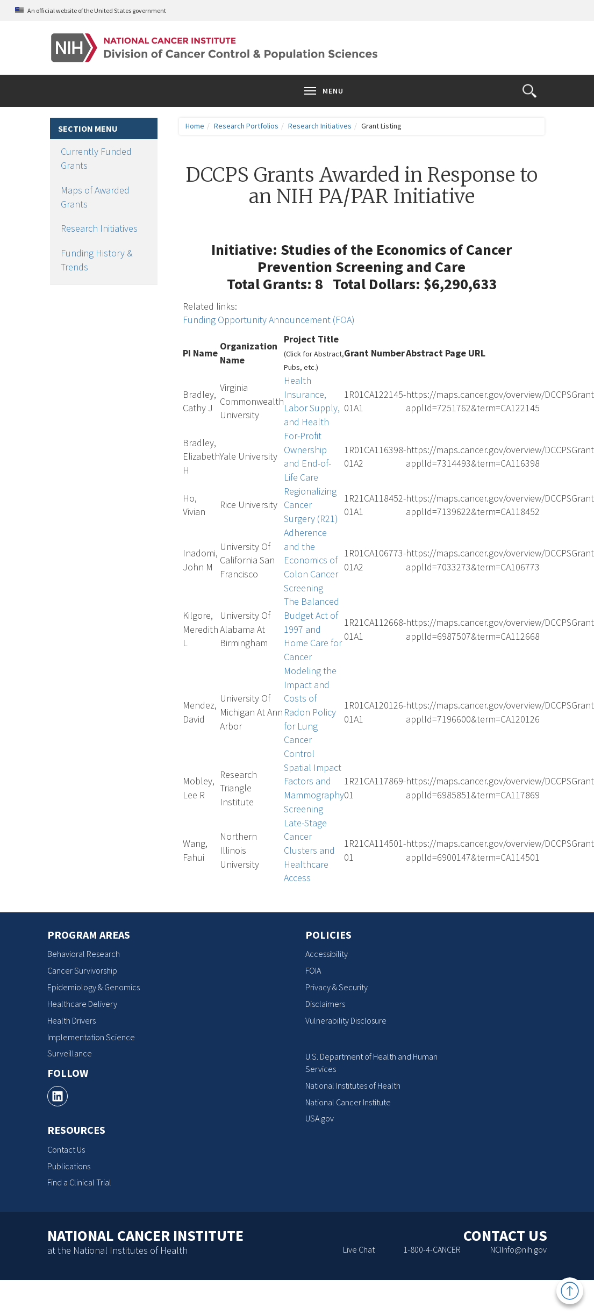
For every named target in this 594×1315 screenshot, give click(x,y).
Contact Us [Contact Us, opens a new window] (66, 1149)
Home (194, 126)
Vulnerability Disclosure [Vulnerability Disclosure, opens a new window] (346, 1020)
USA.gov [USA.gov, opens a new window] (319, 1118)
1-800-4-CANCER (432, 1249)
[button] (529, 91)
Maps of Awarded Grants (95, 197)
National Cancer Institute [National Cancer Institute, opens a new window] (348, 1102)
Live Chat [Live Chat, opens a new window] (359, 1249)
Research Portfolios (246, 126)
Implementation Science (91, 1037)
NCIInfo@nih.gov (518, 1249)
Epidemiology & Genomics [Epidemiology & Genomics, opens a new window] (93, 987)
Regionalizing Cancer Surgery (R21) (311, 505)
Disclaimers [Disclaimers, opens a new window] (325, 1003)
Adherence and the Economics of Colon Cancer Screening (311, 560)
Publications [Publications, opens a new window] (68, 1166)
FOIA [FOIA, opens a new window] (313, 970)
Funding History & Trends (97, 260)
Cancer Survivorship (82, 970)
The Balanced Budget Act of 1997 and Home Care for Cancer (313, 629)
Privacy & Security (336, 987)
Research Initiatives (99, 228)
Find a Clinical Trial (79, 1182)
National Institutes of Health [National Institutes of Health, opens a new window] (352, 1085)
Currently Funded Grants (96, 158)
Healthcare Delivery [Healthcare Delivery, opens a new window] (82, 1003)
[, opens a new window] (57, 1096)
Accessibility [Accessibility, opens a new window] (326, 953)
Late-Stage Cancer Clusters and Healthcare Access (309, 850)
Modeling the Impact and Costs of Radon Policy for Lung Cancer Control (310, 712)
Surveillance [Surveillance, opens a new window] (69, 1053)
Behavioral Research (83, 953)
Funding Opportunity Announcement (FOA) (269, 319)
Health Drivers (71, 1020)
